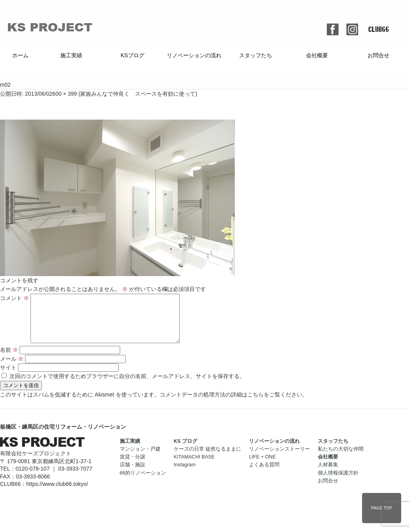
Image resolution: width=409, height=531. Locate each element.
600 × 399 (64, 94)
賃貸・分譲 (132, 466)
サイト (8, 377)
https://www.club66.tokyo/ (57, 493)
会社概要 (317, 55)
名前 (9, 359)
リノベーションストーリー (279, 458)
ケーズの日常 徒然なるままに (207, 458)
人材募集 (328, 474)
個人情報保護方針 (338, 482)
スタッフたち (255, 55)
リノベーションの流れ (194, 55)
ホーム (20, 55)
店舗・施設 (132, 474)
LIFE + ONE (262, 466)
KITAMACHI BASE (194, 466)
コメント (14, 298)
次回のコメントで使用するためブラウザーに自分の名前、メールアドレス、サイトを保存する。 (127, 385)
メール (11, 368)
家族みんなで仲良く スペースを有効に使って (137, 94)
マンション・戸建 (140, 458)
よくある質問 (264, 474)
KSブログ (132, 55)
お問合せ (378, 55)
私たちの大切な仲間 (341, 458)
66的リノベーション (143, 482)
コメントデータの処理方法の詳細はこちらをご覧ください (231, 404)
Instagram (185, 474)
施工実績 (71, 55)
